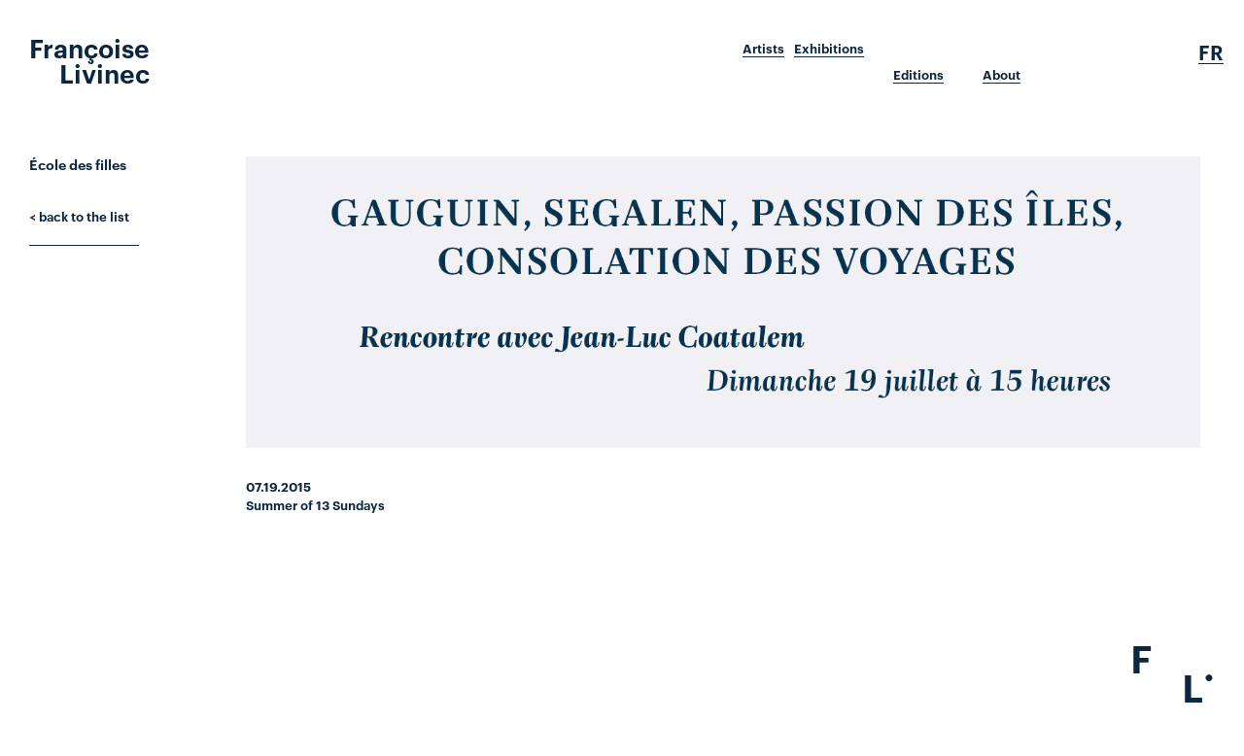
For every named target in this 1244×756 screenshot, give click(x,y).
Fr (1211, 52)
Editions (918, 75)
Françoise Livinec (89, 59)
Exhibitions (829, 48)
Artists (763, 48)
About (1001, 75)
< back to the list (79, 215)
